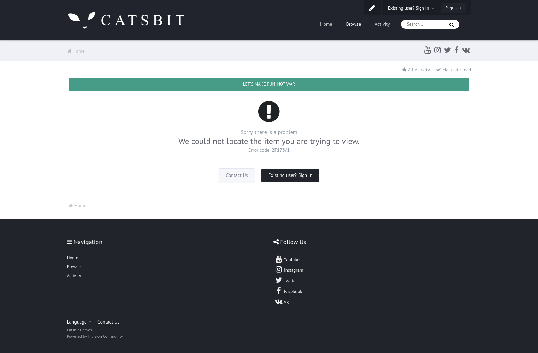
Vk (281, 301)
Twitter (285, 280)
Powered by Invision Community (95, 336)
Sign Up (453, 8)
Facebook (288, 290)
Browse (353, 24)
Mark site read (453, 69)
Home (326, 24)
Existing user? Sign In (411, 8)
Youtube (287, 259)
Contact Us (237, 175)
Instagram (288, 269)
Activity (382, 24)
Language (79, 322)
